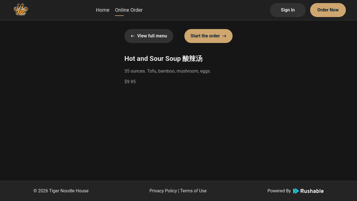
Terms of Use (193, 190)
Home (102, 10)
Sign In (288, 10)
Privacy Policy (163, 190)
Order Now (328, 10)
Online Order (129, 10)
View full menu (149, 36)
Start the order (208, 36)
